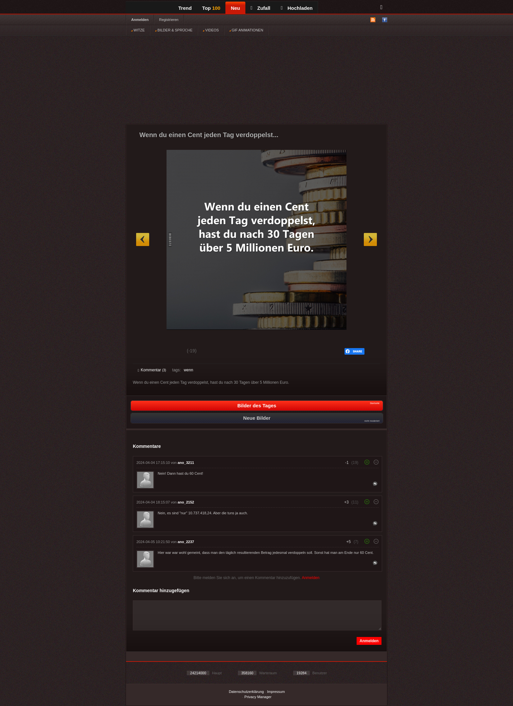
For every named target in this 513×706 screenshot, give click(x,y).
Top (211, 8)
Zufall (260, 8)
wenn (188, 370)
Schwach (169, 351)
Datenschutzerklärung (246, 692)
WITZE (138, 30)
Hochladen (296, 8)
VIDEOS (211, 30)
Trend (185, 8)
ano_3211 (186, 463)
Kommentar (152, 370)
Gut (145, 351)
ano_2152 (186, 502)
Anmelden (140, 20)
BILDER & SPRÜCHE (173, 30)
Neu (235, 8)
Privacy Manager (258, 697)
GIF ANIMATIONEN (246, 30)
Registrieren (168, 20)
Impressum (276, 692)
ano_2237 (186, 542)
